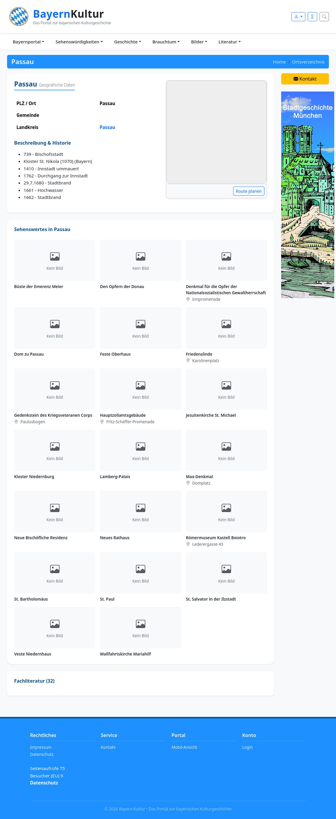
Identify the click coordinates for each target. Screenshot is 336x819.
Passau (107, 127)
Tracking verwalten (50, 790)
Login (247, 747)
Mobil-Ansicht (184, 747)
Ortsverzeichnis (308, 62)
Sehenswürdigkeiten (77, 42)
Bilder (197, 42)
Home (279, 62)
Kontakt (305, 79)
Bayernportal (27, 42)
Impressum (41, 747)
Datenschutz (42, 754)
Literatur (227, 42)
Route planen (249, 191)
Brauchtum (164, 42)
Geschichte (126, 42)
